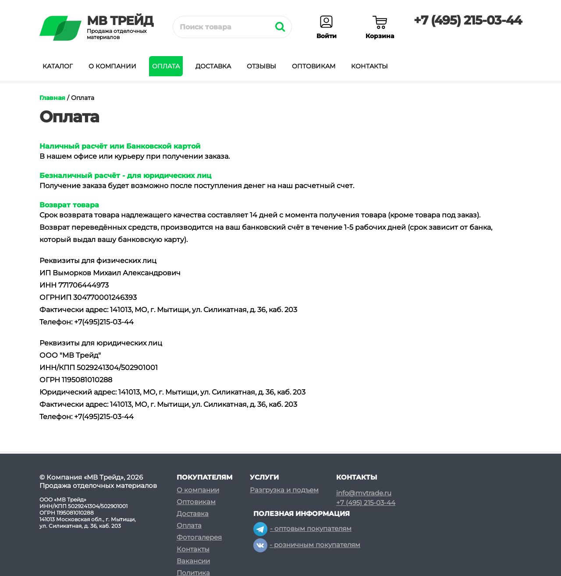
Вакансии (193, 561)
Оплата (166, 66)
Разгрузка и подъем (284, 490)
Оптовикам (313, 66)
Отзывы (261, 66)
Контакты (369, 66)
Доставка (213, 66)
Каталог (58, 66)
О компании (112, 66)
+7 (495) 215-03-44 (468, 20)
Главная (52, 98)
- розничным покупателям (306, 544)
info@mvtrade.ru (363, 493)
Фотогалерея (199, 537)
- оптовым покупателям (302, 528)
